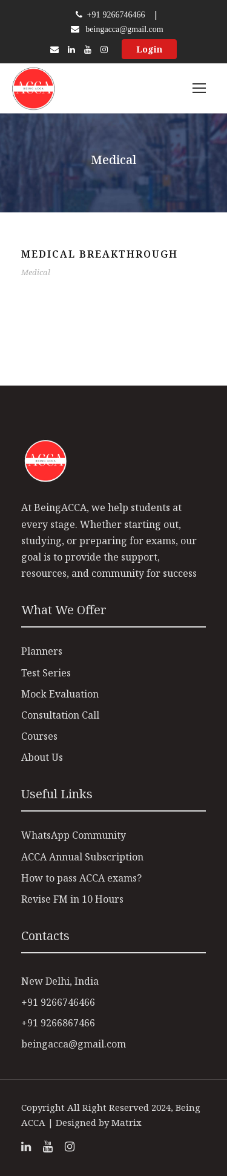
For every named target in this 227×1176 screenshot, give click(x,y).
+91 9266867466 (58, 1022)
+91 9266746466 (115, 14)
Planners (41, 651)
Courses (39, 736)
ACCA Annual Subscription (82, 856)
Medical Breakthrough (99, 254)
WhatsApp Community (73, 835)
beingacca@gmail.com (124, 29)
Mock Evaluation (60, 694)
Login (149, 49)
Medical (35, 272)
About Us (42, 757)
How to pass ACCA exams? (81, 878)
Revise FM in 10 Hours (72, 899)
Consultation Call (60, 715)
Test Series (46, 672)
